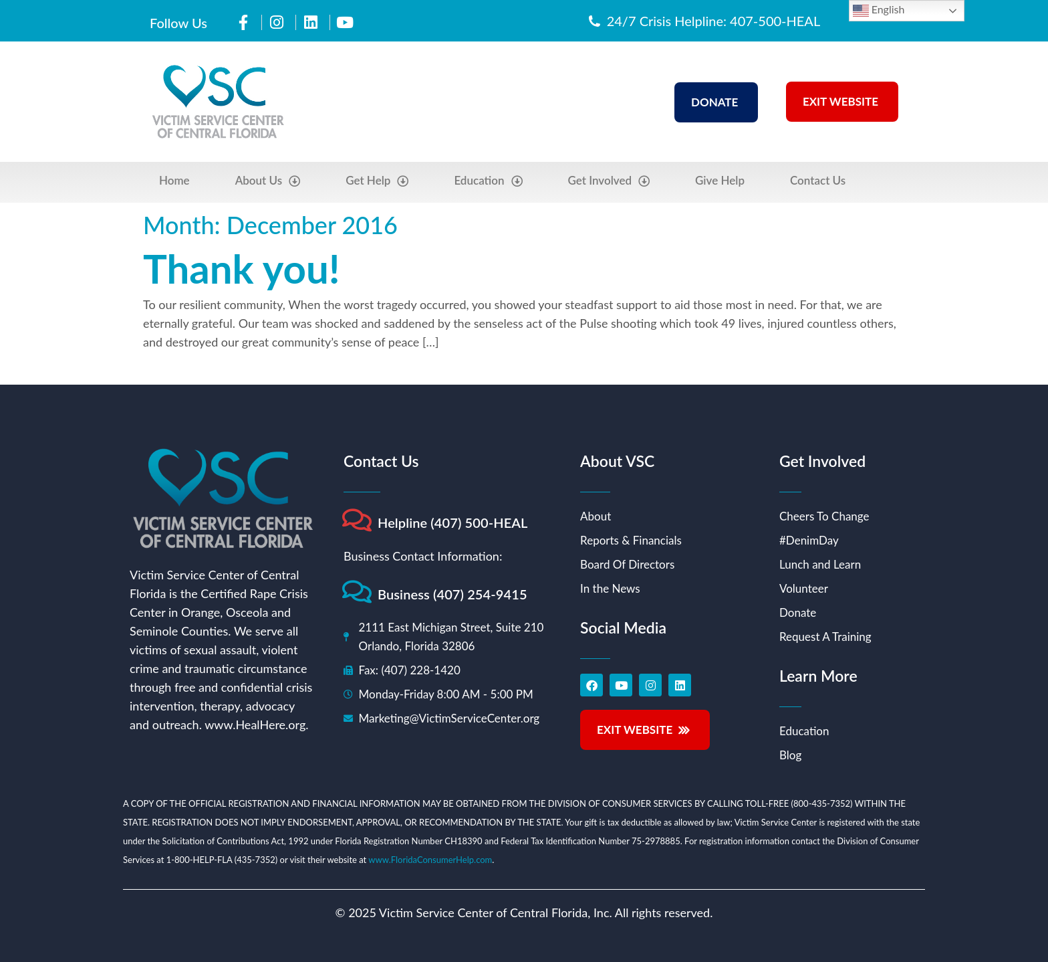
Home (174, 180)
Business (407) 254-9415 (452, 594)
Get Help (377, 181)
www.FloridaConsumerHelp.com (430, 859)
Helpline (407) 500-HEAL (453, 522)
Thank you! (241, 268)
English (879, 11)
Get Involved (609, 181)
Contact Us (817, 180)
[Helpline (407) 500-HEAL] (357, 520)
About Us (268, 181)
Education (488, 181)
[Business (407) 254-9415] (357, 592)
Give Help (720, 180)
